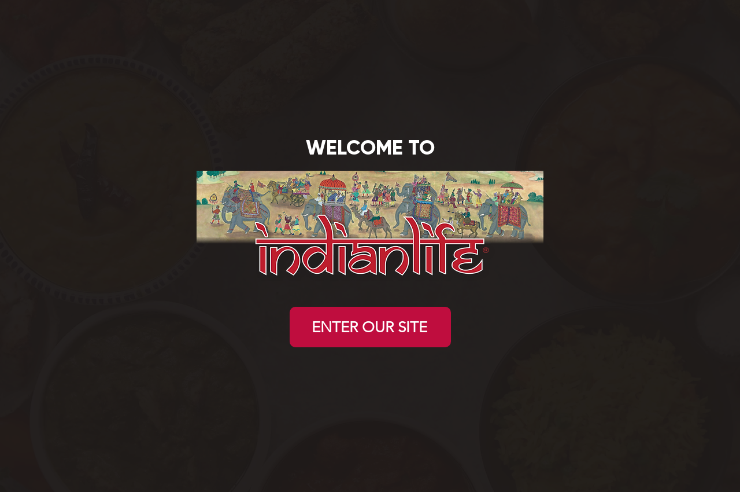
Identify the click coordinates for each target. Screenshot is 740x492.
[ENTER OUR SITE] (370, 327)
